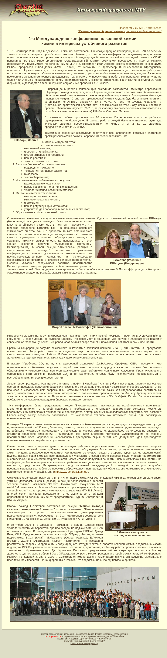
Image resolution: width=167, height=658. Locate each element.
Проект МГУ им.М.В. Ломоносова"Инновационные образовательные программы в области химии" (119, 29)
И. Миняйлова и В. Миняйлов (96, 639)
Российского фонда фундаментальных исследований (101, 634)
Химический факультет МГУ (91, 641)
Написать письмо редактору (84, 643)
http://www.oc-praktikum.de (70, 471)
